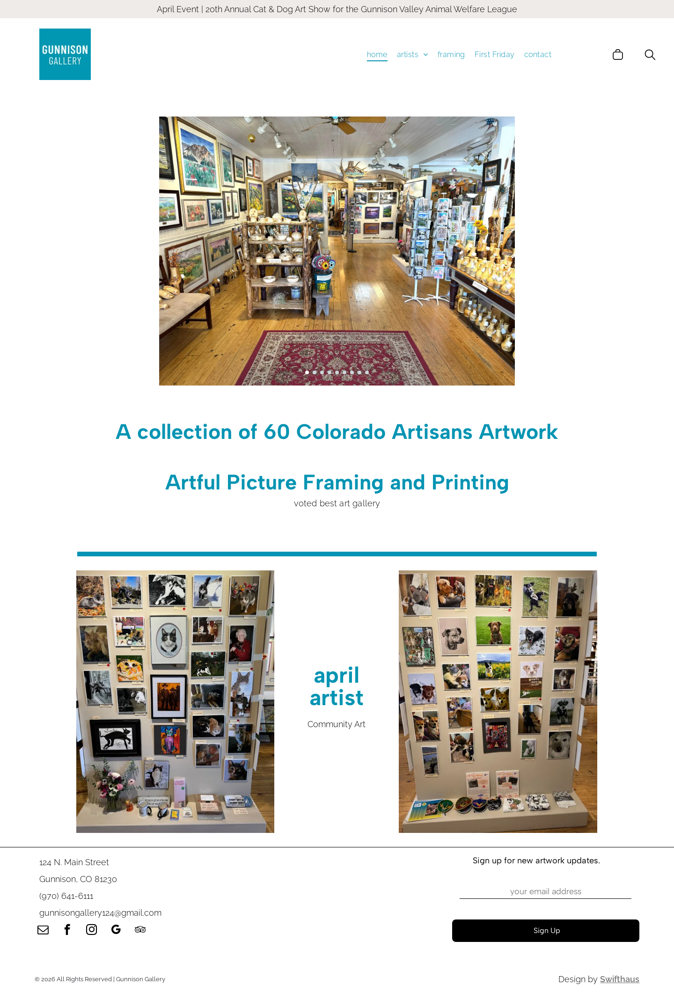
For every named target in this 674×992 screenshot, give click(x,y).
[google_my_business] (116, 930)
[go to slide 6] (344, 372)
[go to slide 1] (307, 372)
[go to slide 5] (337, 372)
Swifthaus (619, 979)
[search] (650, 55)
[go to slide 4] (329, 372)
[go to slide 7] (352, 372)
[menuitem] (377, 54)
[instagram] (91, 930)
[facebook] (67, 930)
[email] (43, 930)
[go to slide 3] (322, 372)
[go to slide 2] (314, 372)
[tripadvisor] (140, 930)
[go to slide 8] (359, 372)
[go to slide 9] (367, 372)
